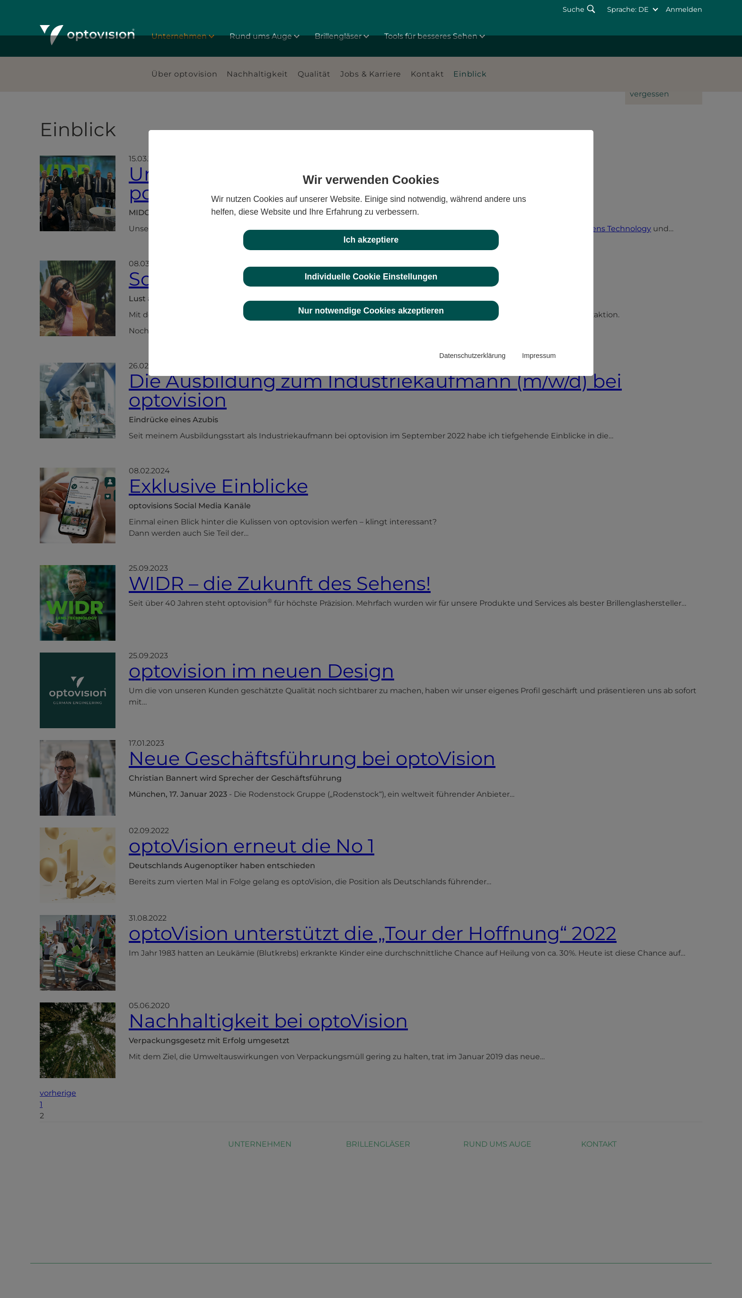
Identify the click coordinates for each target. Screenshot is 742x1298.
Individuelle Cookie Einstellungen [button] (371, 276)
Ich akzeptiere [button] (371, 239)
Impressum (539, 355)
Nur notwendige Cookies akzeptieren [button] (371, 310)
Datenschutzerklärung (472, 355)
